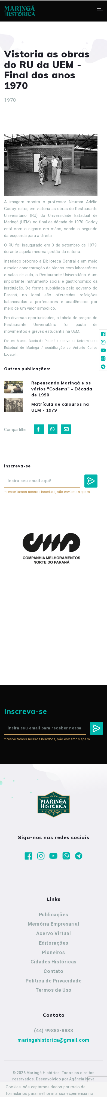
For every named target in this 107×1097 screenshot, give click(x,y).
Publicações (53, 914)
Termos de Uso (53, 990)
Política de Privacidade (54, 981)
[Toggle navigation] (100, 10)
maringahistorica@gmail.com (53, 1040)
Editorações (53, 943)
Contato (53, 971)
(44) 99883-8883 (53, 1030)
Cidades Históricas (53, 962)
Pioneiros (53, 952)
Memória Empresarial (53, 924)
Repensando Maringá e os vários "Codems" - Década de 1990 (61, 388)
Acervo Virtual (53, 933)
